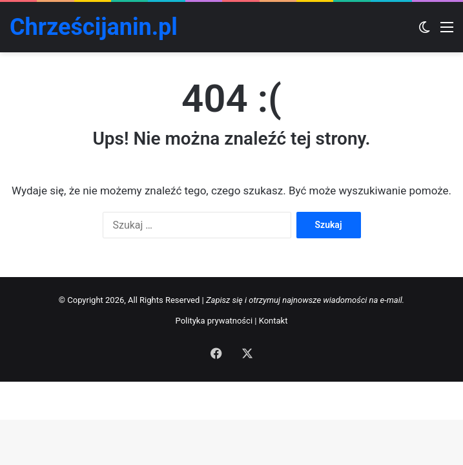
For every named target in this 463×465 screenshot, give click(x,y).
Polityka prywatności (214, 321)
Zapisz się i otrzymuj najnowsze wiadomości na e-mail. (305, 300)
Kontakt (273, 321)
